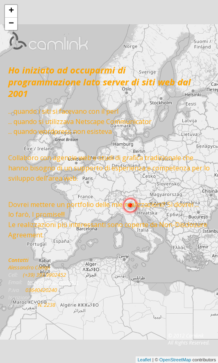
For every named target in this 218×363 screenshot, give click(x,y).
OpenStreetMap (175, 359)
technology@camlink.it (52, 282)
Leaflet (144, 359)
